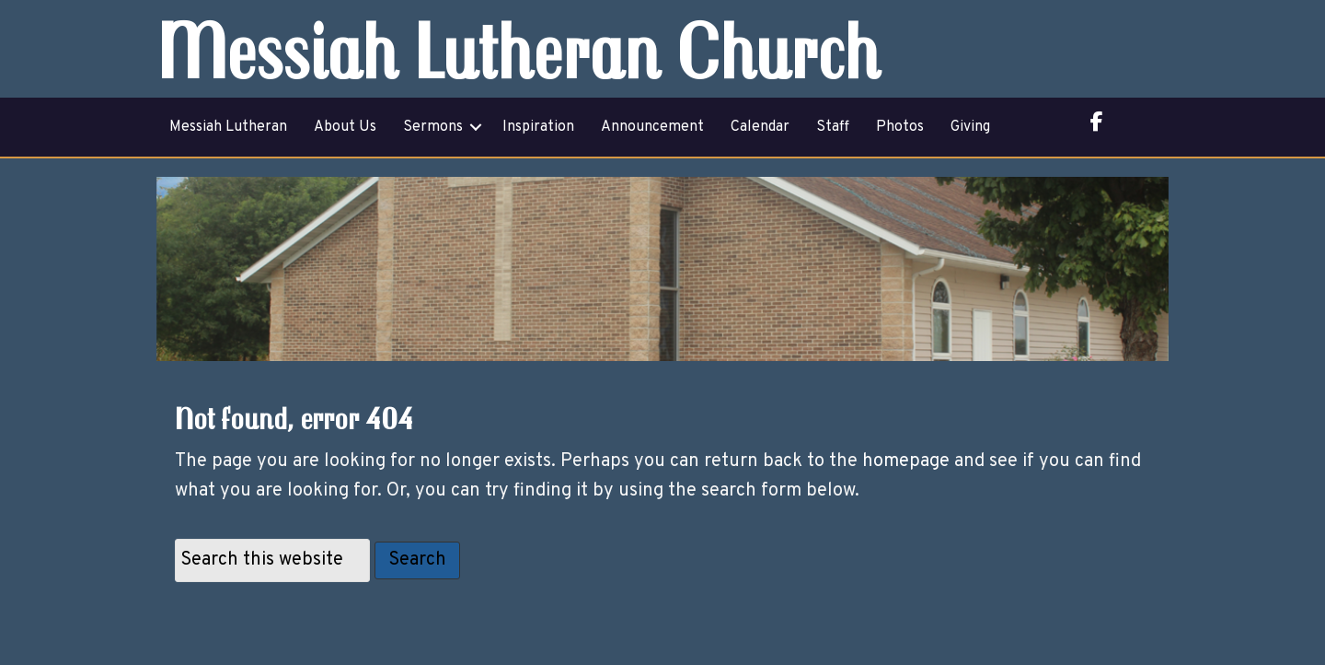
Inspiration (538, 127)
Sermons (433, 127)
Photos (900, 127)
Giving (970, 127)
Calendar (760, 127)
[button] (476, 127)
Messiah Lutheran (228, 127)
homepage (906, 461)
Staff (832, 127)
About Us (345, 127)
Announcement (652, 127)
